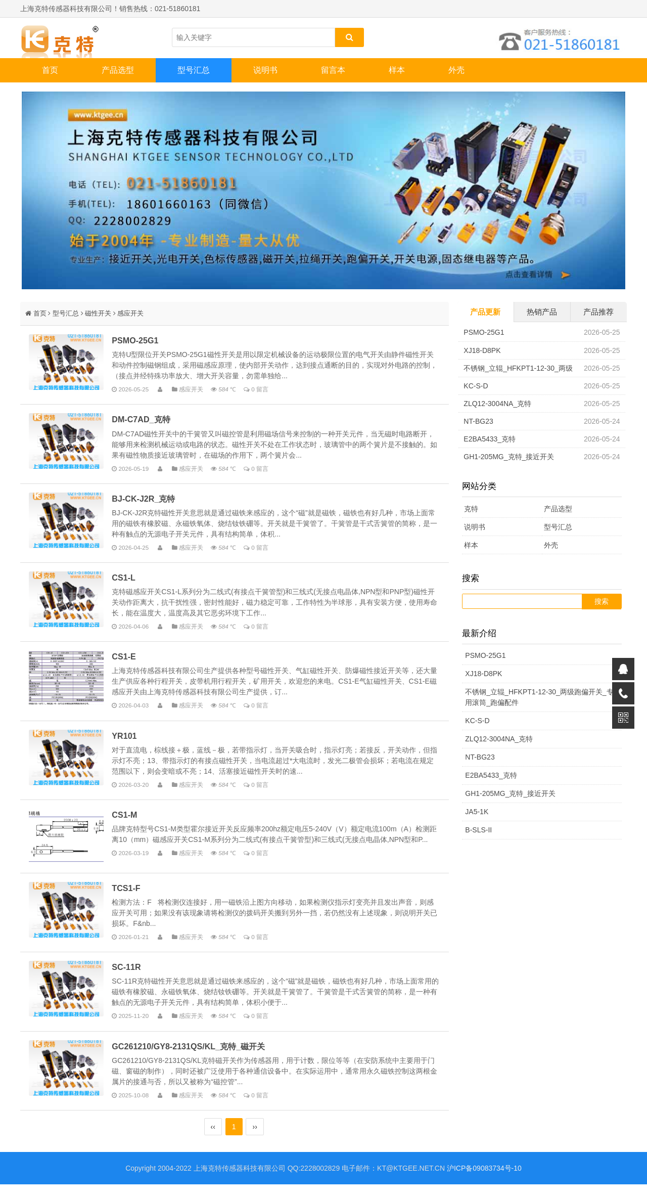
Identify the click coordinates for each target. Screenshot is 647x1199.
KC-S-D (476, 386)
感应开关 (130, 313)
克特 (471, 509)
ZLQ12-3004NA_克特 (497, 403)
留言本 (333, 70)
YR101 (131, 740)
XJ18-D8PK (482, 350)
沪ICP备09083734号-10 (484, 1183)
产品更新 (485, 311)
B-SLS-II (478, 830)
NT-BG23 (478, 421)
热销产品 (542, 311)
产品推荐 (598, 311)
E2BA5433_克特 (490, 439)
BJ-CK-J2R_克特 (150, 500)
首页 (50, 70)
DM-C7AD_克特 (148, 420)
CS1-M (132, 820)
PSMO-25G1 (142, 340)
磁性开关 (98, 313)
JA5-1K (476, 812)
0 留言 (267, 389)
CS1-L (131, 580)
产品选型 (118, 70)
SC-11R (133, 980)
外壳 (456, 70)
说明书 (265, 70)
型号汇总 (193, 70)
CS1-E (131, 660)
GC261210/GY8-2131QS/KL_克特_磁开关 (195, 1060)
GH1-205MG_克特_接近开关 (509, 457)
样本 (397, 70)
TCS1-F (133, 900)
